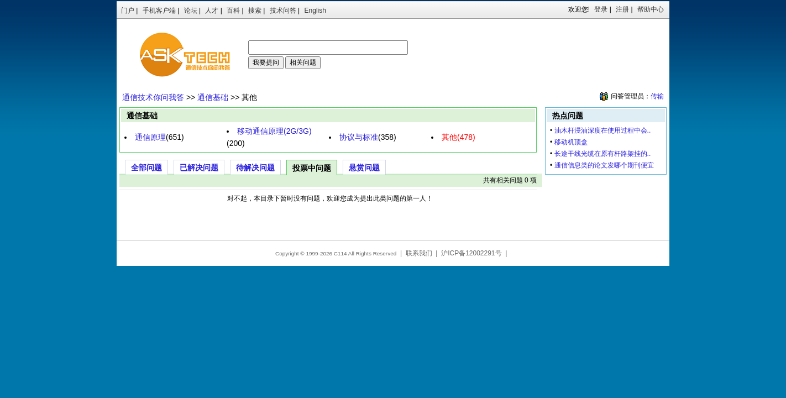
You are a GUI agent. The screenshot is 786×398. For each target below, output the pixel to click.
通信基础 (212, 97)
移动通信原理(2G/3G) (274, 131)
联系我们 (419, 253)
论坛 (190, 10)
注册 (622, 9)
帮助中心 (650, 9)
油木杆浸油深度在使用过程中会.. (602, 130)
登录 (600, 9)
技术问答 (283, 10)
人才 (211, 10)
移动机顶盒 (571, 142)
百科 (233, 10)
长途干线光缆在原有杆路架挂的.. (602, 154)
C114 (340, 253)
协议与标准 (358, 137)
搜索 (254, 10)
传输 (657, 96)
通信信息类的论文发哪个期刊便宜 (604, 165)
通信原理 (150, 137)
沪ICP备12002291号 (471, 253)
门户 (127, 10)
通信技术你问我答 (153, 97)
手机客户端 (159, 10)
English (315, 10)
